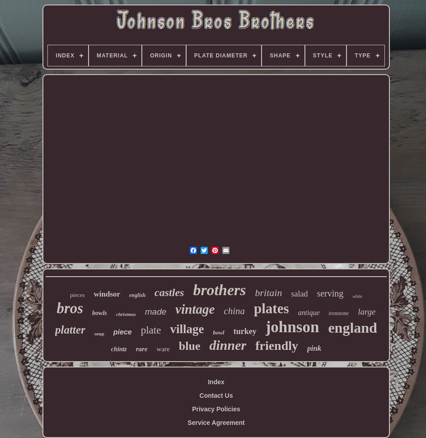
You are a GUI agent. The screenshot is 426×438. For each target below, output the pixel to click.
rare (142, 349)
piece (122, 332)
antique (308, 312)
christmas (126, 314)
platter (70, 330)
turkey (245, 331)
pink (314, 348)
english (137, 295)
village (187, 329)
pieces (77, 295)
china (234, 311)
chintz (119, 349)
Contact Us (216, 395)
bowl (218, 332)
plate (151, 330)
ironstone (338, 313)
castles (169, 292)
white (357, 296)
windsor (107, 294)
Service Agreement (215, 422)
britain (268, 292)
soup (99, 333)
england (352, 328)
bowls (99, 313)
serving (330, 293)
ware (163, 349)
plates (271, 308)
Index (216, 382)
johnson (292, 327)
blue (190, 346)
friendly (276, 346)
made (156, 311)
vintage (195, 309)
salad (299, 293)
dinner (227, 345)
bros (69, 308)
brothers (219, 290)
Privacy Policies (216, 409)
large (366, 311)
